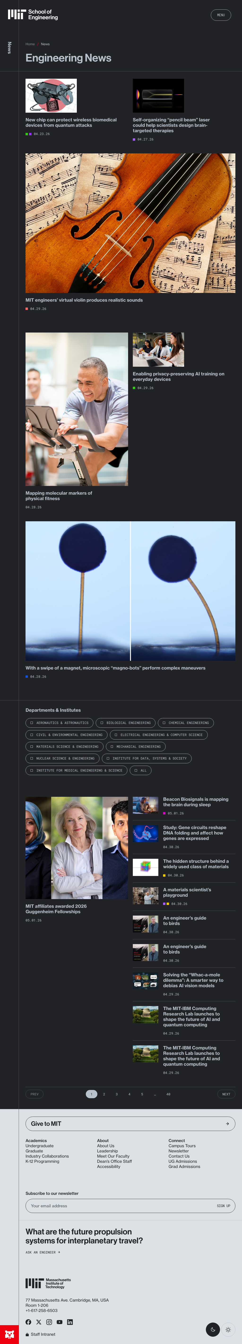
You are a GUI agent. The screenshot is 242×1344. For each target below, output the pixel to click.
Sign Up (223, 1206)
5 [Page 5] (142, 1094)
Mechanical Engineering (138, 746)
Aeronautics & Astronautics (62, 722)
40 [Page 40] (168, 1094)
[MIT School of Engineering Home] (33, 14)
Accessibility (108, 1166)
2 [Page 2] (104, 1094)
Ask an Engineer (43, 1252)
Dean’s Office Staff (114, 1161)
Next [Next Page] (226, 1094)
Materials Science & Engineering (67, 746)
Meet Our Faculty (113, 1156)
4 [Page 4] (129, 1094)
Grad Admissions (184, 1166)
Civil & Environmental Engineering (69, 734)
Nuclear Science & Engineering (65, 758)
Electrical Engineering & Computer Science (162, 734)
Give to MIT (130, 1123)
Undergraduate (40, 1145)
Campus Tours (182, 1145)
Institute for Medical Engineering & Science (79, 770)
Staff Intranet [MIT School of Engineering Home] (40, 1334)
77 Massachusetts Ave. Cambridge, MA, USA (68, 1300)
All (144, 770)
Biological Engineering (129, 722)
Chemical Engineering (189, 722)
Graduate (34, 1151)
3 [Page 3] (117, 1094)
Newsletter (179, 1151)
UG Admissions (183, 1161)
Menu (221, 15)
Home (30, 44)
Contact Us (179, 1156)
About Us (105, 1145)
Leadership (107, 1151)
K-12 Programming (42, 1161)
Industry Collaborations (47, 1156)
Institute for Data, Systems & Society (150, 758)
